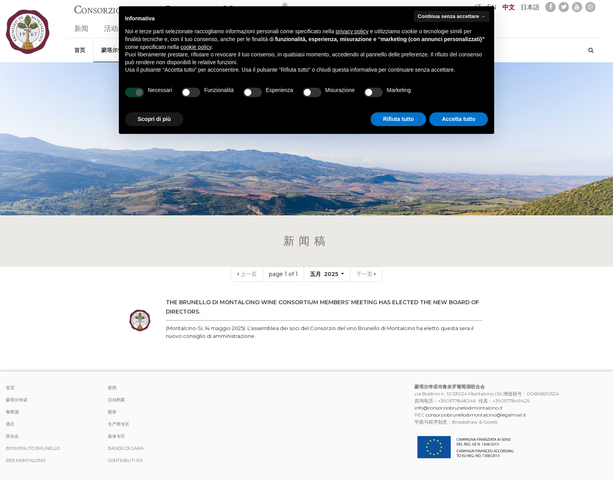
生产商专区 (118, 424)
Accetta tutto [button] (458, 119)
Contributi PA (125, 460)
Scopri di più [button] (154, 119)
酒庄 (10, 424)
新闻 (81, 24)
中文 (508, 7)
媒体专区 (116, 436)
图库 (112, 412)
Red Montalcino (25, 460)
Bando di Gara (125, 448)
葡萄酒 (12, 412)
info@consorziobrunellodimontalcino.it (458, 408)
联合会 (12, 436)
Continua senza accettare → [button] (452, 16)
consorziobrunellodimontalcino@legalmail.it (476, 415)
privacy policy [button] (352, 31)
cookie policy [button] (196, 47)
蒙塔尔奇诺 (16, 399)
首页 (79, 46)
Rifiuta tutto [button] (398, 119)
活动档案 (116, 399)
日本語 (530, 7)
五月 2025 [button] (325, 274)
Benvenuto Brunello (33, 448)
